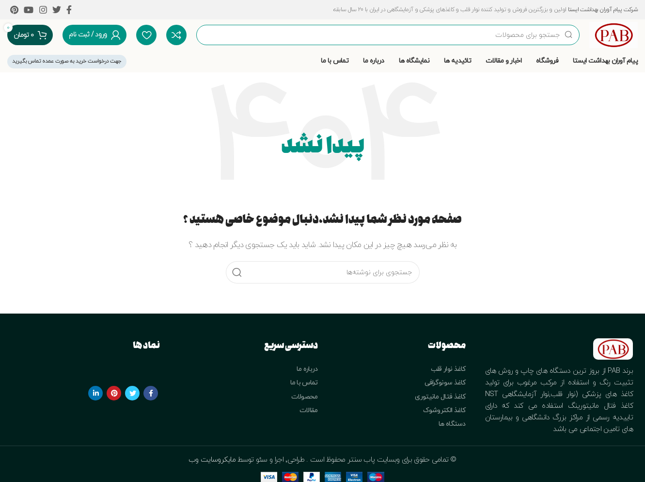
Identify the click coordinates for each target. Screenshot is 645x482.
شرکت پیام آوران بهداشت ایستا (603, 10)
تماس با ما (304, 382)
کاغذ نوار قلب (448, 369)
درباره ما (307, 369)
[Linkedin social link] (95, 393)
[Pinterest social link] (14, 9)
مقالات (308, 410)
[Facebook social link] (68, 9)
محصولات (304, 396)
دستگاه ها (452, 424)
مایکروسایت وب (213, 460)
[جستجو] (388, 35)
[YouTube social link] (28, 9)
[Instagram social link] (42, 9)
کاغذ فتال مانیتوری (440, 396)
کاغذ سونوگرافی (445, 382)
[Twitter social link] (56, 9)
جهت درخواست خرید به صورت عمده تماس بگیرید (67, 61)
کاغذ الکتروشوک (444, 410)
